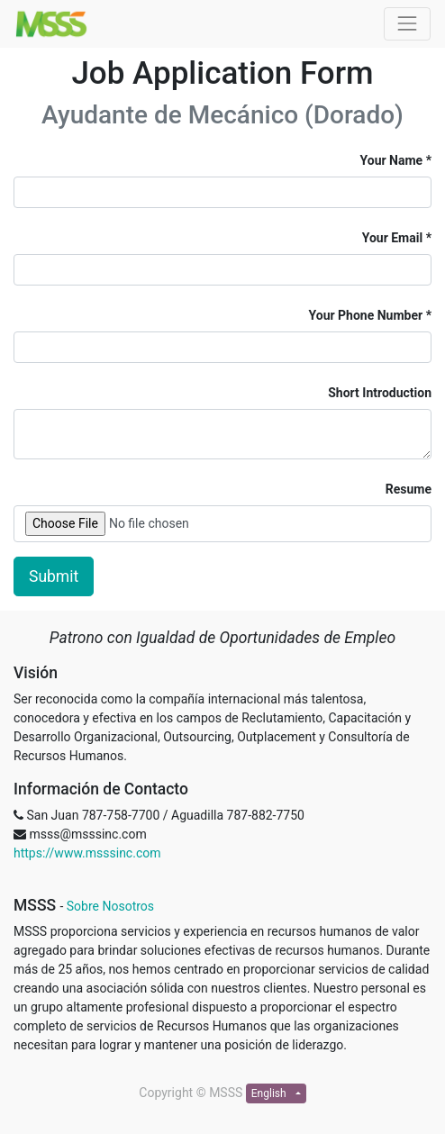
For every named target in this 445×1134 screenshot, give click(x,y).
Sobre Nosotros (110, 906)
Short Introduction (379, 393)
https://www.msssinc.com (87, 853)
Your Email (392, 238)
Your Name (391, 160)
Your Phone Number (366, 315)
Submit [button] (53, 576)
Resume (408, 489)
